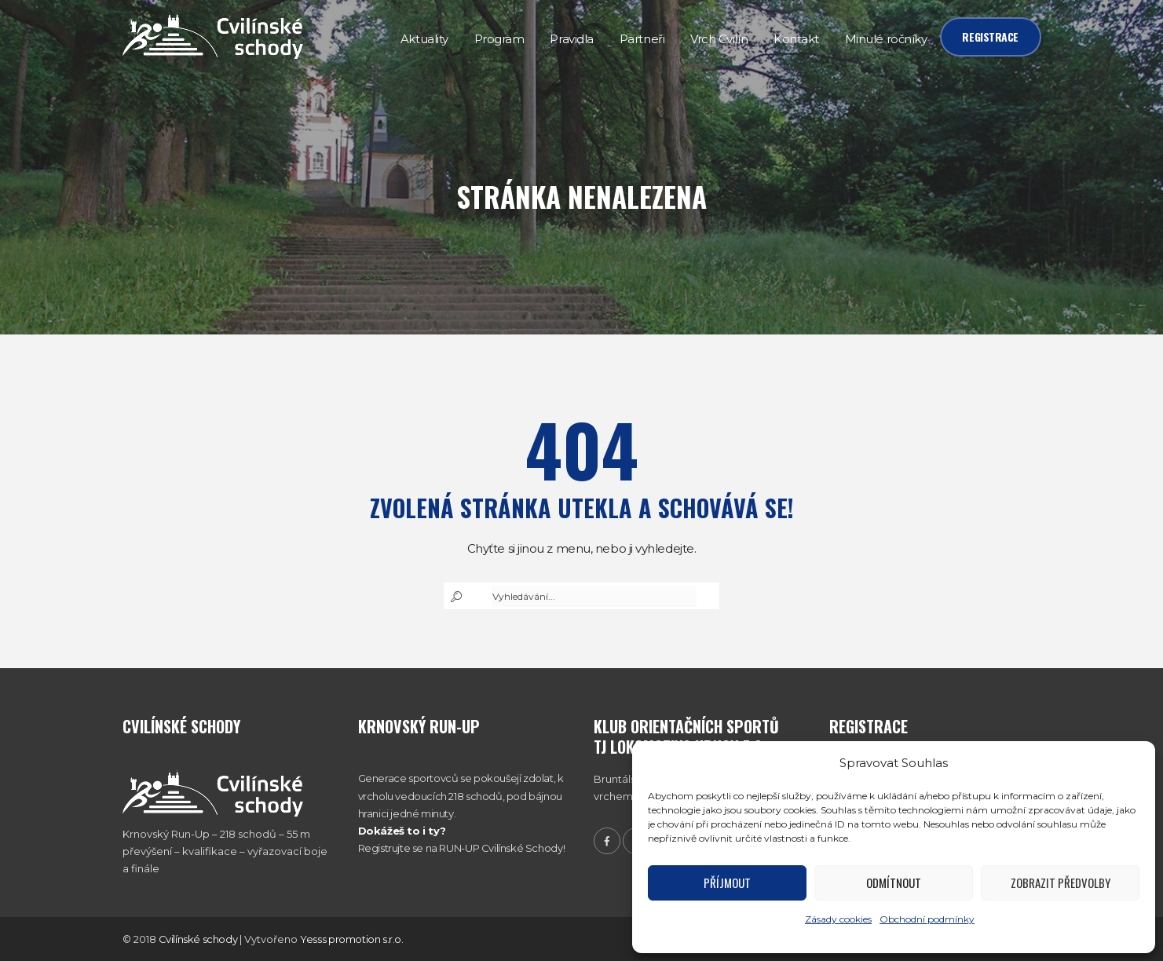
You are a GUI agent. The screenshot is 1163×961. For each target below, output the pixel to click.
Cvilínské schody (198, 939)
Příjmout (727, 882)
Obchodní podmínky (927, 919)
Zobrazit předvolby (1060, 882)
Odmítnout (893, 882)
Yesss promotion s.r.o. (351, 939)
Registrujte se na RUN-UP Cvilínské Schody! (461, 848)
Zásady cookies (838, 919)
